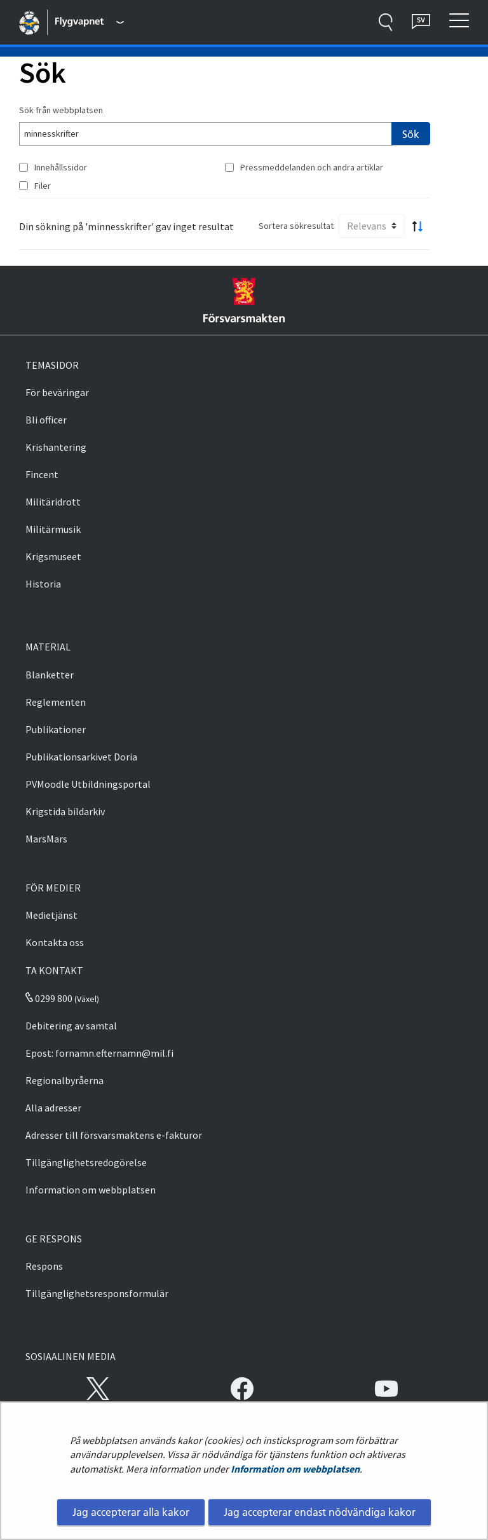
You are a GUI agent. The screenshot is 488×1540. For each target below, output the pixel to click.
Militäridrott (53, 501)
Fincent (41, 474)
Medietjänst (51, 915)
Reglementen (55, 702)
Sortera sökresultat (296, 225)
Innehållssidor (60, 167)
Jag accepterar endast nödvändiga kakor (320, 1512)
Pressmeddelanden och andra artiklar (311, 167)
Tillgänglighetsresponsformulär (96, 1293)
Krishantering (55, 447)
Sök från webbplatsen (61, 110)
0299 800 (48, 998)
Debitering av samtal (71, 1025)
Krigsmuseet (53, 556)
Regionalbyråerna (64, 1080)
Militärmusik (53, 529)
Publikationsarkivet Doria (81, 756)
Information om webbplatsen (295, 1468)
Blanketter (49, 674)
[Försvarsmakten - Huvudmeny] (89, 22)
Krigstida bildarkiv (65, 811)
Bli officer (46, 419)
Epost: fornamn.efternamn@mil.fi (99, 1053)
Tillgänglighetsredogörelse (86, 1162)
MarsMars (46, 838)
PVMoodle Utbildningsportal (88, 784)
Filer (42, 185)
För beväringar (57, 392)
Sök (410, 134)
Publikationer (55, 729)
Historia (43, 583)
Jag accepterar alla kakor (130, 1512)
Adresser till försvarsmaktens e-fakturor (113, 1135)
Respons (44, 1266)
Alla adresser (53, 1107)
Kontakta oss (54, 942)
